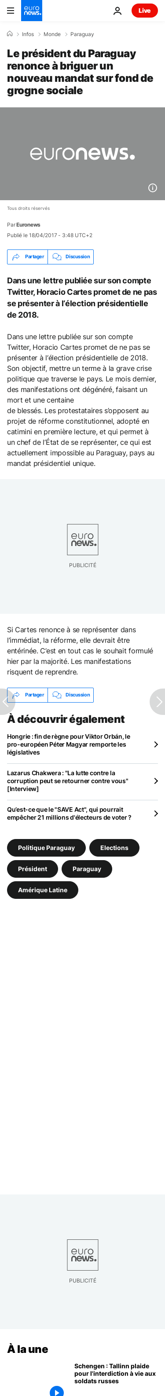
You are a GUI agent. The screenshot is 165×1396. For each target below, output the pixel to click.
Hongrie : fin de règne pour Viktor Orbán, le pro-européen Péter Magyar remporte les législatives (68, 744)
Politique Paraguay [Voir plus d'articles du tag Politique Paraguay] (46, 847)
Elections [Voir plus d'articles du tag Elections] (114, 847)
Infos (28, 34)
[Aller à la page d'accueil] (31, 10)
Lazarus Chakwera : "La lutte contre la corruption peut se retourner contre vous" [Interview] (67, 780)
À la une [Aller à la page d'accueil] (27, 1349)
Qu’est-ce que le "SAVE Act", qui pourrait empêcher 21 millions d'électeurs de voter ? (69, 813)
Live (145, 10)
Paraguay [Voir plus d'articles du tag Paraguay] (87, 868)
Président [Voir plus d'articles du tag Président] (32, 868)
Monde (52, 34)
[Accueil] (9, 34)
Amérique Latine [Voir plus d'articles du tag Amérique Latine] (42, 890)
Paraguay (82, 34)
